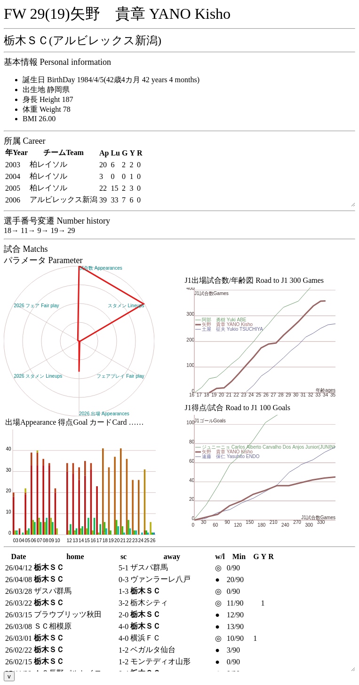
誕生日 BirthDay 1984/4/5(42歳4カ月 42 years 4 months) (111, 80)
